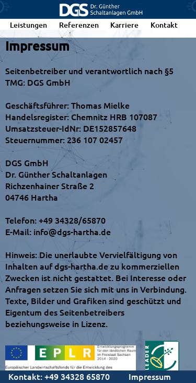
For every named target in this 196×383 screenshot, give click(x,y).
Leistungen (28, 25)
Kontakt (164, 25)
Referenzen (79, 25)
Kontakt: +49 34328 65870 (59, 376)
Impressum (150, 376)
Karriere (124, 25)
